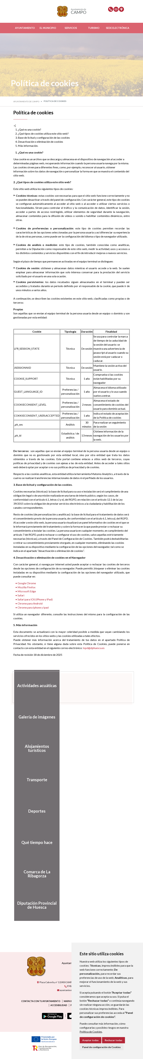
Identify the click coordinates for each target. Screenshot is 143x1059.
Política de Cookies (91, 1031)
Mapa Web (69, 1001)
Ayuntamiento (25, 27)
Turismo (93, 27)
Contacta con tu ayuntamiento (40, 1001)
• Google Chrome (24, 583)
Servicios (71, 27)
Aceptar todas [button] (90, 1040)
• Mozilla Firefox (24, 587)
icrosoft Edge (28, 591)
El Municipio (48, 27)
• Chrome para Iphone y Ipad (31, 607)
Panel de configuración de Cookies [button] (101, 1047)
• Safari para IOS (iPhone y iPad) (33, 599)
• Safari (18, 595)
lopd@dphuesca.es (94, 647)
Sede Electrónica (117, 27)
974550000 (70, 986)
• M (16, 591)
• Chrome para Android (27, 603)
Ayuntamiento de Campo (26, 101)
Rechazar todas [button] (113, 1040)
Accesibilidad (58, 1005)
